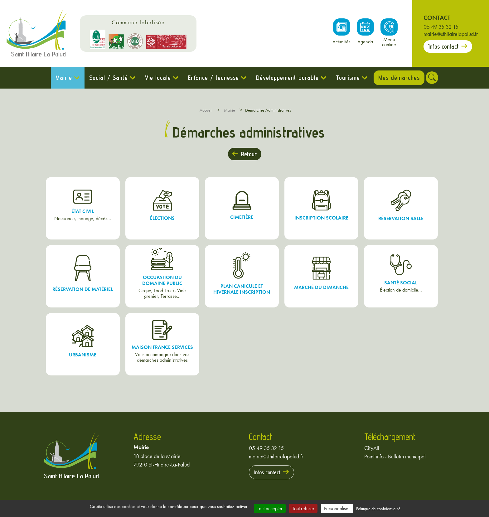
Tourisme (344, 77)
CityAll (371, 448)
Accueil (206, 110)
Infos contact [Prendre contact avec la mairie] (443, 46)
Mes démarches (399, 77)
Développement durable (284, 77)
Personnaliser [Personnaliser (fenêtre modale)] (337, 508)
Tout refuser (303, 508)
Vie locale (154, 77)
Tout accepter (270, 508)
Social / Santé (105, 77)
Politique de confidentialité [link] (378, 508)
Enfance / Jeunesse (210, 77)
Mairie (60, 77)
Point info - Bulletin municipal (395, 456)
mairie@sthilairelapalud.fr (451, 33)
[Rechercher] (435, 77)
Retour (249, 154)
